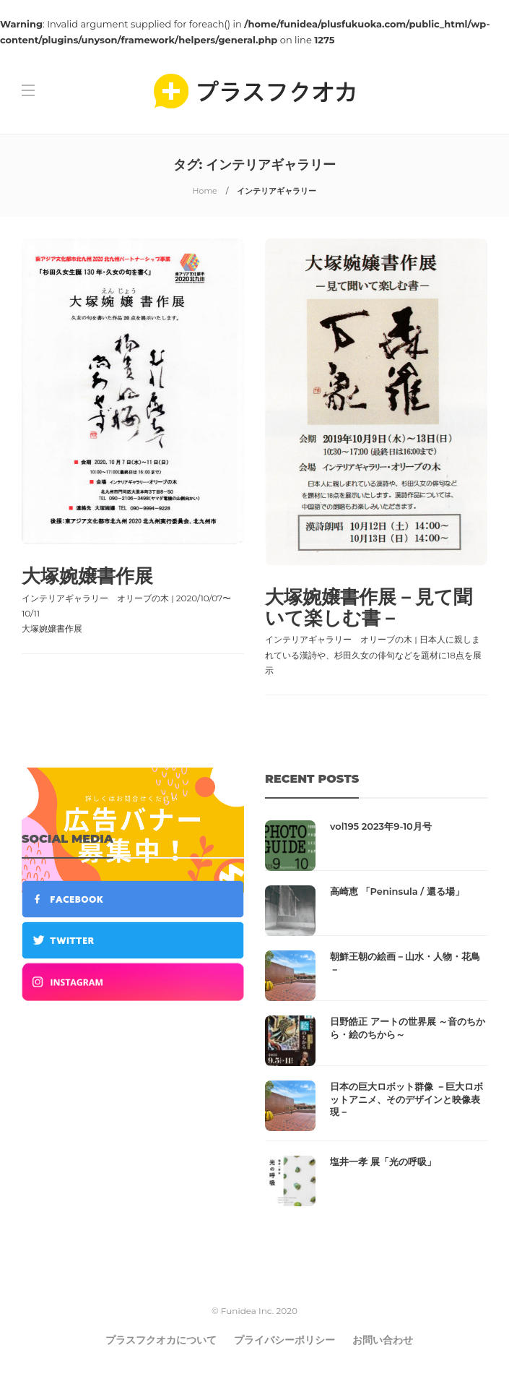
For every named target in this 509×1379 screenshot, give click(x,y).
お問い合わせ (382, 1339)
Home (205, 191)
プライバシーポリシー (284, 1339)
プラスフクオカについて (161, 1339)
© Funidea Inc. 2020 (254, 1310)
